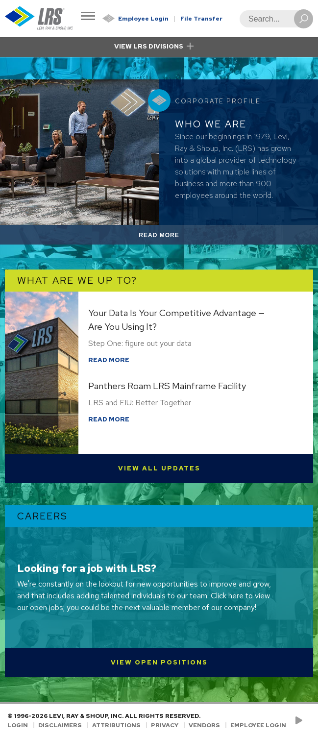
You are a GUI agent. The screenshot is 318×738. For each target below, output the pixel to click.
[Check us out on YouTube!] (300, 721)
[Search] (273, 18)
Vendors (204, 725)
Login (17, 725)
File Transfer (201, 19)
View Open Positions (159, 662)
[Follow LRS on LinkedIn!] (309, 721)
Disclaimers (60, 725)
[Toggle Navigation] (88, 17)
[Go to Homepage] (39, 18)
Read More (170, 237)
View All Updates (159, 468)
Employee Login (143, 19)
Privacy (164, 725)
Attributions (116, 725)
